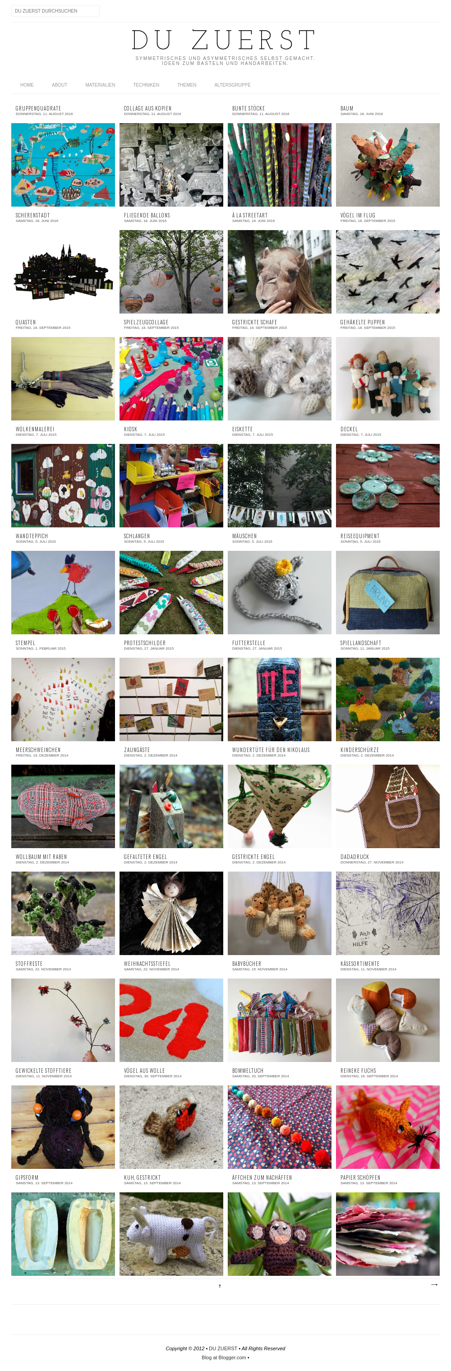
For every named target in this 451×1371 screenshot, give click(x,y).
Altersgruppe (232, 85)
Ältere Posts (434, 1285)
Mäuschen (244, 536)
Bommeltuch (248, 1070)
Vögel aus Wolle (144, 1070)
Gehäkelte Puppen (363, 322)
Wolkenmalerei (35, 429)
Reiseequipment (360, 536)
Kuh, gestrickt (142, 1177)
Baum (347, 108)
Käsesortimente (360, 963)
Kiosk (131, 429)
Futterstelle (249, 643)
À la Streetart (250, 215)
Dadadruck (355, 857)
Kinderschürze (360, 750)
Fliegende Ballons (147, 215)
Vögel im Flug (358, 215)
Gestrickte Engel (253, 857)
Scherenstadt (33, 215)
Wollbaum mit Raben (41, 857)
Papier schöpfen (361, 1177)
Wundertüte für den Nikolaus (271, 750)
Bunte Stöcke (248, 108)
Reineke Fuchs (358, 1070)
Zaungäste (137, 750)
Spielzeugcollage (146, 322)
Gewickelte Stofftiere (44, 1070)
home (27, 85)
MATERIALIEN (100, 85)
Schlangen (137, 536)
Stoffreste (29, 963)
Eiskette (242, 429)
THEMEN (186, 85)
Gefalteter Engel (145, 857)
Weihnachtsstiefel (147, 963)
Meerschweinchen (38, 750)
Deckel (349, 429)
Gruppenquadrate (38, 108)
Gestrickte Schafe (254, 322)
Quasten (26, 322)
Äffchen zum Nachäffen (262, 1177)
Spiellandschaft (361, 643)
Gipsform (27, 1177)
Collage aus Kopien (148, 108)
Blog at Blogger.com (224, 1357)
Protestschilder (145, 643)
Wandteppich (32, 536)
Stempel (26, 643)
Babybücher (247, 963)
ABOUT (59, 85)
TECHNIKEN (146, 85)
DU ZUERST (223, 1348)
